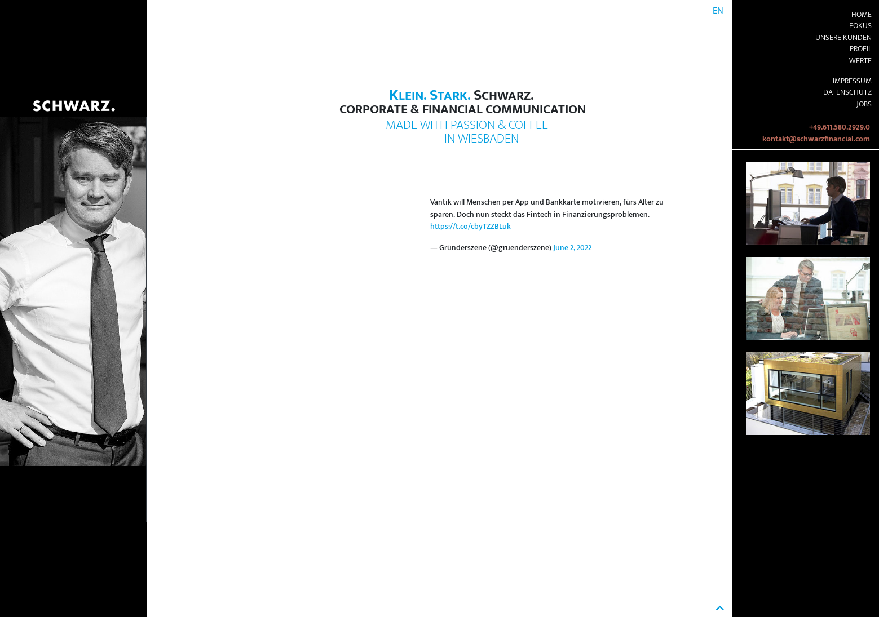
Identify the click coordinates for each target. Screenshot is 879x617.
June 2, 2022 (572, 248)
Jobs (864, 104)
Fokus (860, 26)
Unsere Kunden (843, 37)
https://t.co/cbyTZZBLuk (470, 226)
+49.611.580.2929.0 (839, 127)
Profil (861, 49)
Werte (860, 60)
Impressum (852, 81)
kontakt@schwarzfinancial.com (816, 139)
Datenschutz (847, 92)
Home (861, 14)
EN (718, 11)
